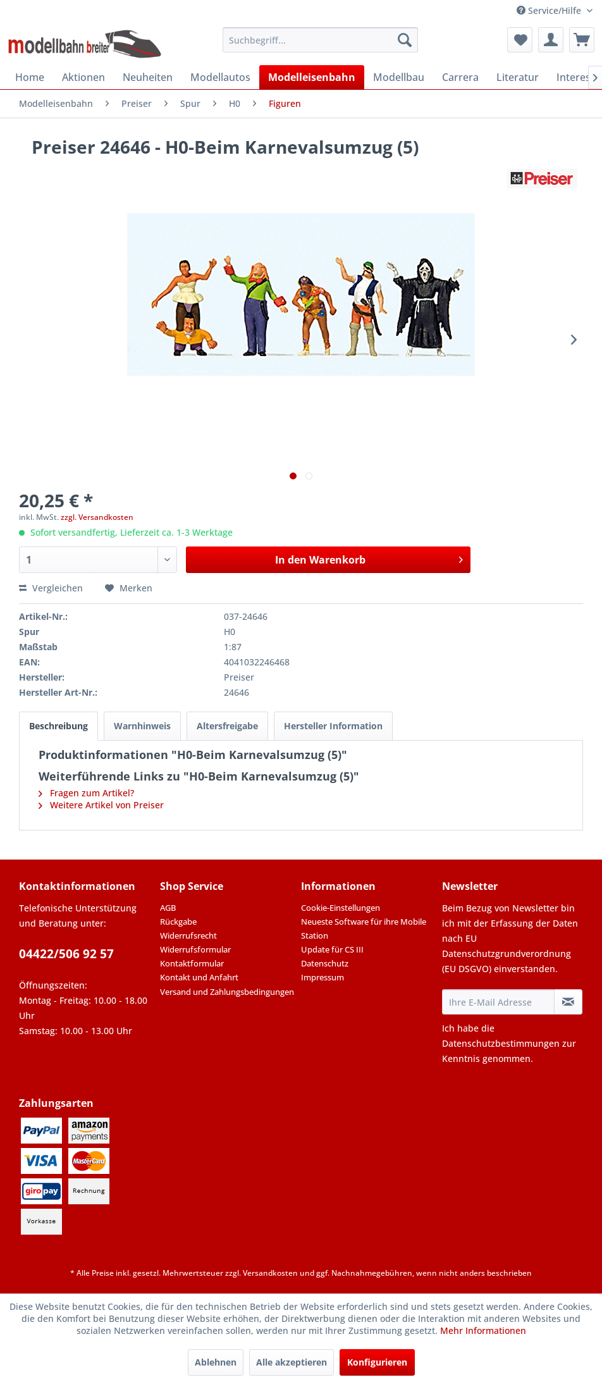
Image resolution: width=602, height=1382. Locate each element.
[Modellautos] (220, 77)
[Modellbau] (398, 77)
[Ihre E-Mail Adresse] (498, 1002)
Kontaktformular (192, 963)
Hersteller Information (333, 726)
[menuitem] (320, 39)
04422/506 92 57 (66, 954)
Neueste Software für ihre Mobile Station (363, 928)
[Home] (29, 77)
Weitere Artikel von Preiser (101, 805)
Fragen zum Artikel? (86, 793)
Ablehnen (215, 1362)
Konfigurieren (377, 1362)
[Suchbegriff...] (320, 39)
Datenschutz (324, 963)
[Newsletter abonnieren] (568, 1002)
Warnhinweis (142, 726)
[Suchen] (404, 39)
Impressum (322, 977)
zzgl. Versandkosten (97, 517)
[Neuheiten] (147, 77)
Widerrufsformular (195, 949)
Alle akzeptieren (291, 1362)
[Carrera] (460, 77)
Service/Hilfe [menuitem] (550, 10)
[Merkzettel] (519, 39)
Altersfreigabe (227, 726)
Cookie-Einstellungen (340, 907)
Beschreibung (58, 726)
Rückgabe (178, 921)
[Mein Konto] (550, 39)
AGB (168, 907)
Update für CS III (332, 949)
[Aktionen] (83, 77)
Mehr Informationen (483, 1330)
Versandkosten (270, 1273)
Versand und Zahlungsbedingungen (227, 991)
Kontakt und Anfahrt (199, 977)
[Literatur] (518, 77)
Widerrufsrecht (188, 935)
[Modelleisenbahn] (311, 77)
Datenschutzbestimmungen (501, 1043)
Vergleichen (51, 588)
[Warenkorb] (581, 39)
